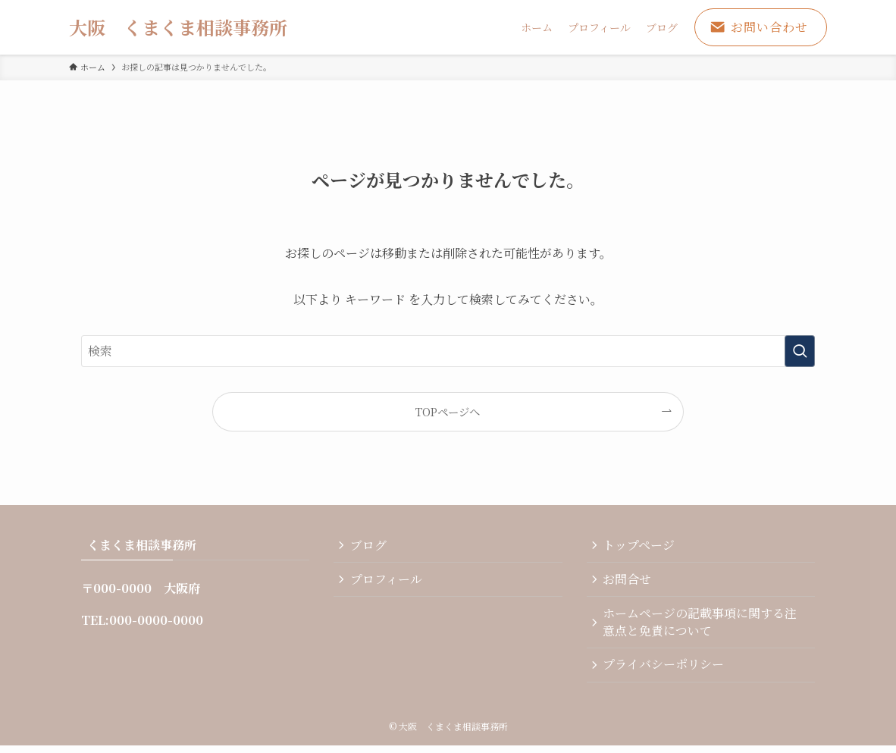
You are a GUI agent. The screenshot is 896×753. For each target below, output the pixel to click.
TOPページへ (447, 411)
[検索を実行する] (800, 351)
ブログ (370, 546)
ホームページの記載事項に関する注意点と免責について (702, 626)
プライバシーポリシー (665, 670)
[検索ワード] (448, 351)
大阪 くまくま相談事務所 (178, 27)
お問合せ (629, 582)
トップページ (641, 546)
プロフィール (388, 582)
